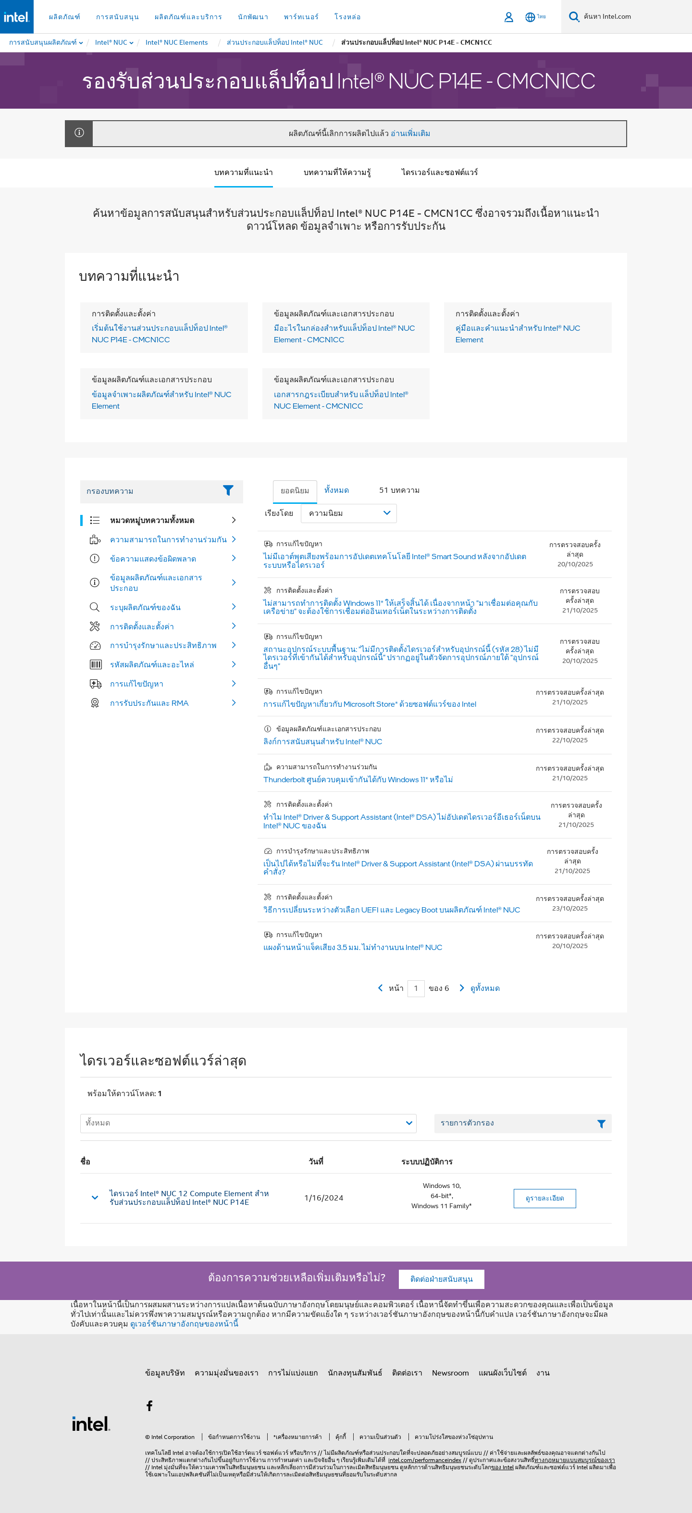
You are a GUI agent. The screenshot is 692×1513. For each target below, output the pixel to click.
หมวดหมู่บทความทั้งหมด (152, 520)
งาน (543, 1373)
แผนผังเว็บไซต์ (503, 1373)
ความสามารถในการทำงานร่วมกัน (168, 539)
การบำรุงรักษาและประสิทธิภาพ (163, 645)
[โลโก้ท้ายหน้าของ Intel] (91, 1423)
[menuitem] (111, 42)
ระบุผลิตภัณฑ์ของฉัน (145, 607)
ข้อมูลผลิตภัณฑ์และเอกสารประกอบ (156, 583)
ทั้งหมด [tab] (336, 490)
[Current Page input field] (416, 988)
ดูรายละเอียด (545, 1198)
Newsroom (450, 1373)
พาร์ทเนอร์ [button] (301, 17)
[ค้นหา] (574, 17)
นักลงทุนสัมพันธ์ (355, 1373)
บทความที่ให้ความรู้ (337, 172)
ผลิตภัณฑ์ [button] (65, 17)
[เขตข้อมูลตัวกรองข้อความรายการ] (523, 1123)
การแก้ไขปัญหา (136, 683)
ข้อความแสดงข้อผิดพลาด (153, 558)
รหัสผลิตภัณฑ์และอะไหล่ (152, 664)
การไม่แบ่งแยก (293, 1373)
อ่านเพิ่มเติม (411, 133)
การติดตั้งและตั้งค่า (142, 626)
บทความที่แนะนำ (243, 172)
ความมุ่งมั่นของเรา (227, 1373)
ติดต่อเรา (407, 1373)
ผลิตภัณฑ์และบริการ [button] (188, 17)
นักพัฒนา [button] (253, 17)
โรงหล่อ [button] (347, 17)
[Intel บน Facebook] (149, 1407)
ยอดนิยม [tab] (295, 491)
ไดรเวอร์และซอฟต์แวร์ (440, 172)
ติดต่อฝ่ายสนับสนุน (441, 1279)
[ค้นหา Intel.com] (636, 16)
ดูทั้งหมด (485, 988)
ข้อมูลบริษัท (165, 1373)
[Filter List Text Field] (148, 491)
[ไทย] (535, 17)
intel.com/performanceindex (424, 1459)
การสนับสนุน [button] (117, 17)
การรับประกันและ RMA (149, 703)
